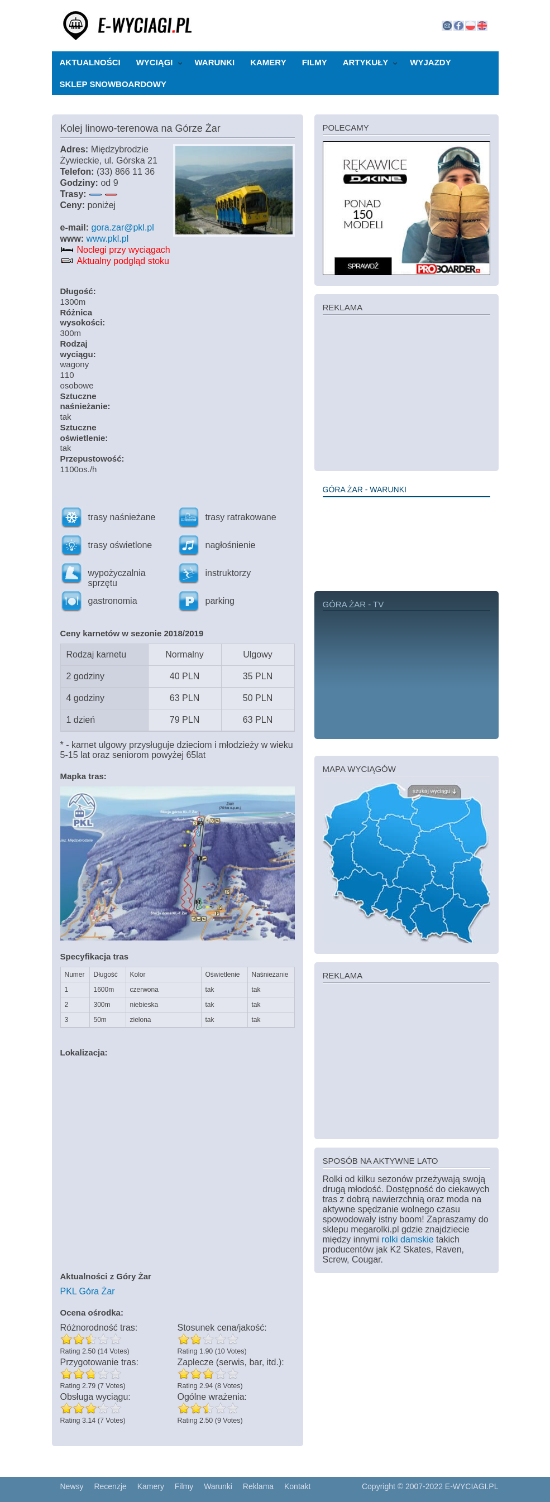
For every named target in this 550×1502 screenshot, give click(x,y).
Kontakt (297, 1486)
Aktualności (90, 62)
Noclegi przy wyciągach (123, 250)
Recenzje (110, 1486)
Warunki (215, 62)
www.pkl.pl (108, 238)
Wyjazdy (430, 62)
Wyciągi (154, 62)
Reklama (258, 1486)
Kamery (268, 62)
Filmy (314, 62)
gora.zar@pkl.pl (123, 227)
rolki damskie (407, 1239)
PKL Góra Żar (87, 1291)
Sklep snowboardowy (113, 84)
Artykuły (366, 62)
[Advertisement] (406, 392)
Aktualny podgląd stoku (123, 261)
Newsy (72, 1486)
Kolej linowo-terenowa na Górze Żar (140, 128)
